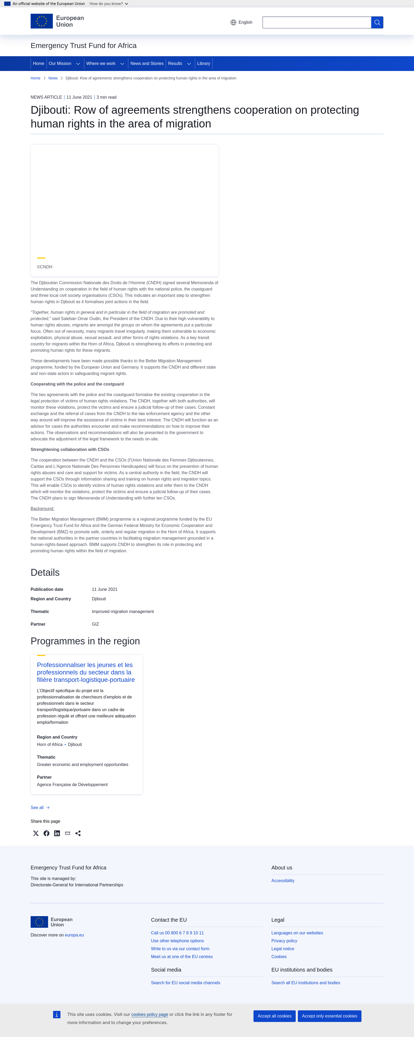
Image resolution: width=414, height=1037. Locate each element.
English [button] (241, 22)
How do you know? (109, 3)
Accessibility (282, 880)
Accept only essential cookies (329, 1016)
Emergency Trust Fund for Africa (68, 867)
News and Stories (146, 63)
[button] (36, 833)
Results (175, 63)
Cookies (279, 956)
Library (203, 63)
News (53, 78)
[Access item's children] (78, 63)
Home (38, 63)
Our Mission (60, 63)
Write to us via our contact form (180, 948)
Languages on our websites (297, 933)
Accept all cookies (274, 1016)
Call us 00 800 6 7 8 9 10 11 (177, 933)
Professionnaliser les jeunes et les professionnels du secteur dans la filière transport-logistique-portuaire (86, 672)
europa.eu (74, 935)
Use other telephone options (177, 941)
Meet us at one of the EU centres (182, 956)
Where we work (100, 63)
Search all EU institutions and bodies (305, 983)
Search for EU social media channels (185, 983)
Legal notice (282, 948)
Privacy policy (284, 941)
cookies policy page (149, 1014)
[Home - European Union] (57, 21)
